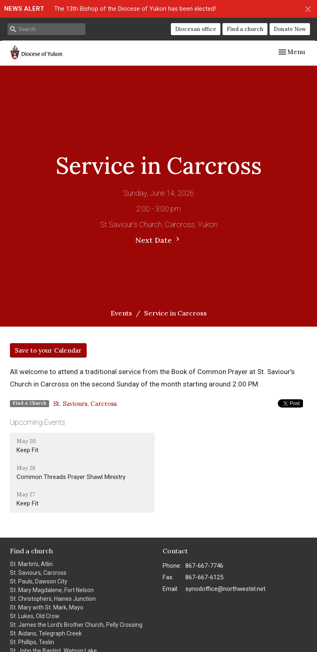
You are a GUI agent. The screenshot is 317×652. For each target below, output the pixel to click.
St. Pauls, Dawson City (38, 581)
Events (121, 313)
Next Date (158, 240)
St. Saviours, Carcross (85, 404)
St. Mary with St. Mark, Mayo (46, 607)
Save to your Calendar (48, 350)
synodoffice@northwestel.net (225, 589)
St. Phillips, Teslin (32, 642)
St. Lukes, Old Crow (34, 616)
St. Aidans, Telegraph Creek (46, 633)
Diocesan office (195, 29)
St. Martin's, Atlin (31, 564)
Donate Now (290, 29)
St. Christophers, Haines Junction (53, 598)
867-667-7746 (204, 565)
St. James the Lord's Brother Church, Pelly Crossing (76, 624)
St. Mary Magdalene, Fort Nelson (52, 590)
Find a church (245, 29)
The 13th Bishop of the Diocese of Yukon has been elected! (135, 8)
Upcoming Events (37, 422)
